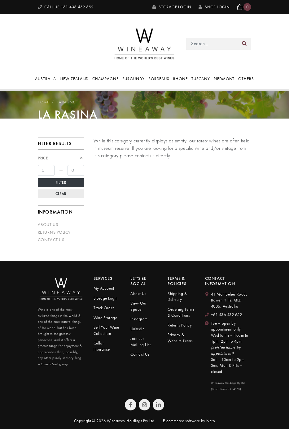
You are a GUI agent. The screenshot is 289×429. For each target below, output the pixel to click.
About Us (48, 224)
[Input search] (211, 44)
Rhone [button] (180, 78)
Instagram (138, 319)
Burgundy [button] (133, 78)
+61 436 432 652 (226, 314)
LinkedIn (137, 329)
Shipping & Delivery (177, 296)
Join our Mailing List (140, 341)
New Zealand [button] (74, 78)
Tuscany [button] (200, 78)
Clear (60, 193)
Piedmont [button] (224, 78)
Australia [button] (45, 78)
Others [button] (246, 78)
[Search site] (244, 44)
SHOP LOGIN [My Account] (214, 7)
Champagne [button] (105, 78)
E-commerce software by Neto (189, 420)
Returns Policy (54, 232)
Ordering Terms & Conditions (181, 312)
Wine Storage (105, 317)
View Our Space (138, 306)
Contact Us (51, 239)
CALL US (66, 7)
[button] (244, 7)
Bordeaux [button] (158, 78)
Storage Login (171, 7)
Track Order (104, 307)
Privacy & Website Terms (180, 338)
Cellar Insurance (102, 346)
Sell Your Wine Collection (106, 330)
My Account (104, 288)
